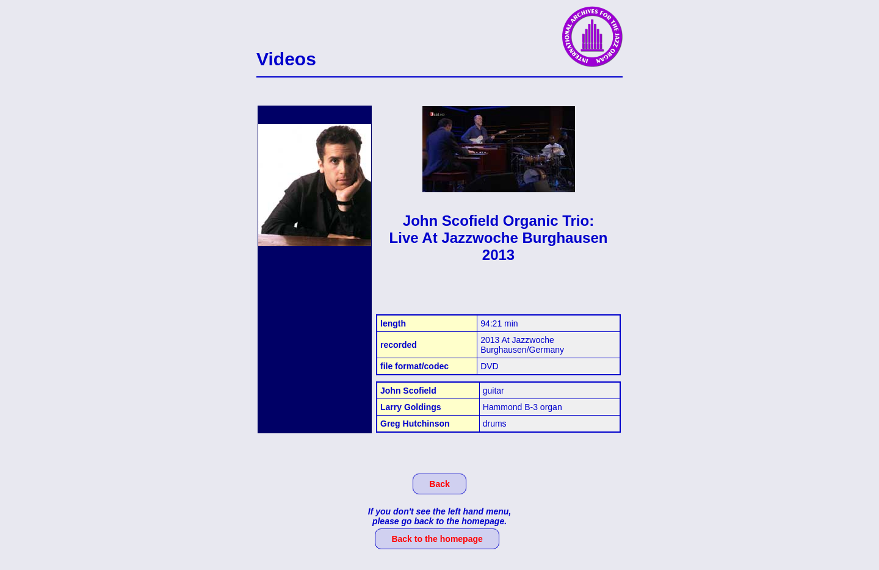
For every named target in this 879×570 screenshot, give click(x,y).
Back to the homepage (436, 539)
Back (439, 484)
